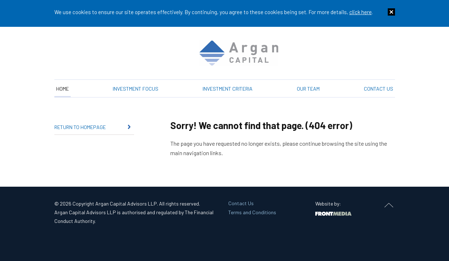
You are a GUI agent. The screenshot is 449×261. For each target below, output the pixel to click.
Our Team (308, 89)
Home (62, 89)
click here (360, 12)
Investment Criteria (228, 89)
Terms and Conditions (252, 212)
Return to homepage (80, 127)
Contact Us (378, 89)
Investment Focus (135, 89)
